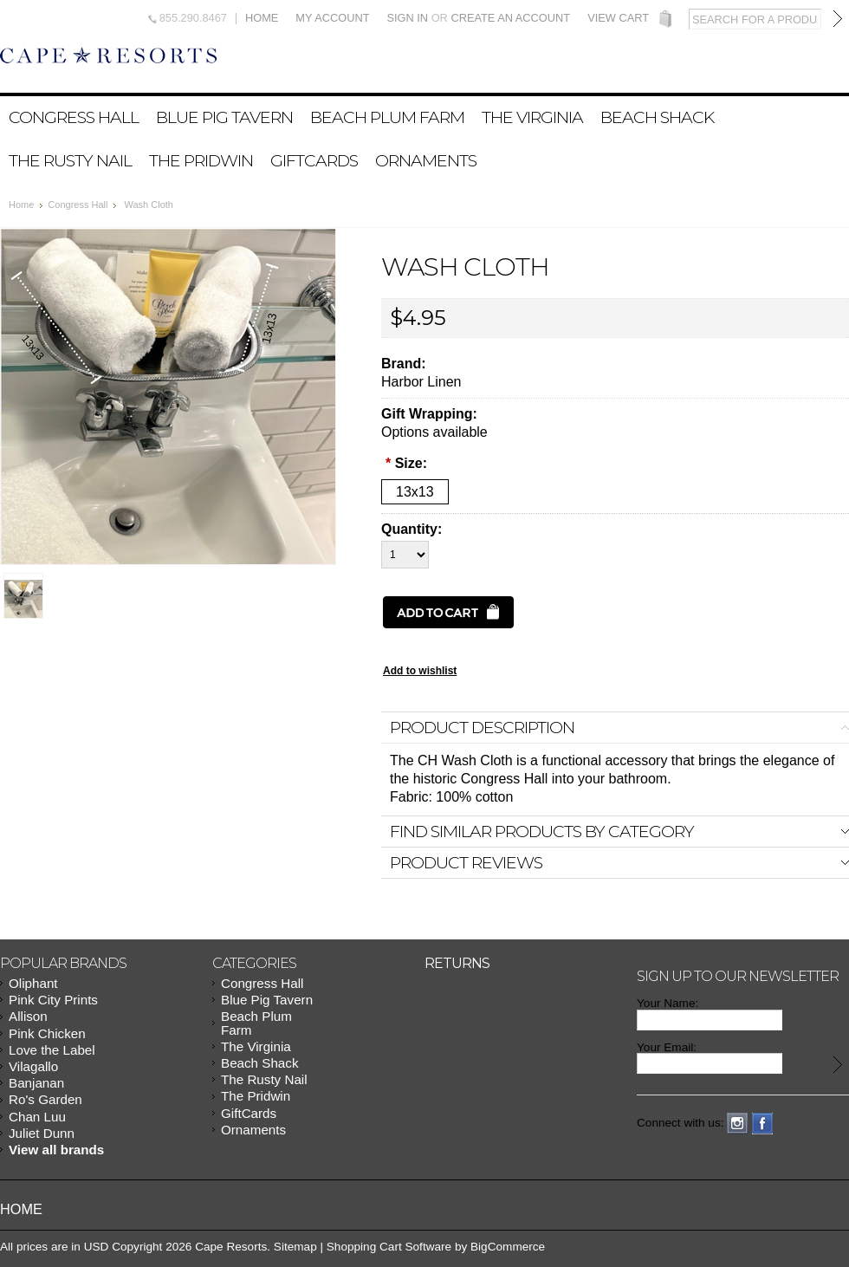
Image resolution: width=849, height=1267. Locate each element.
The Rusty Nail (70, 160)
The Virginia (532, 117)
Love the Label (52, 1050)
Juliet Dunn (42, 1133)
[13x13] (415, 492)
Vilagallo (33, 1066)
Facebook (763, 1123)
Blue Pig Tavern (224, 117)
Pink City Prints (53, 999)
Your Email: (667, 1047)
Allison (28, 1016)
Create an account (510, 17)
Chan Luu (37, 1116)
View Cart (618, 18)
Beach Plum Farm (387, 117)
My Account (332, 18)
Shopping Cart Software (389, 1246)
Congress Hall (74, 117)
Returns (456, 963)
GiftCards (314, 160)
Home (261, 18)
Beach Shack (657, 117)
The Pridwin (201, 160)
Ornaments (425, 160)
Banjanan (36, 1082)
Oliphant (33, 983)
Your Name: (667, 1003)
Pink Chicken (47, 1033)
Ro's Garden (45, 1099)
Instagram (738, 1123)
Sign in (407, 17)
